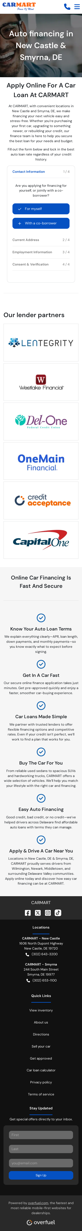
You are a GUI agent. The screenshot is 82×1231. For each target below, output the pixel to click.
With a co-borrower (37, 223)
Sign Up (41, 1175)
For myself (30, 208)
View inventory (41, 1010)
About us (41, 1022)
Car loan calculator (41, 1070)
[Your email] (41, 1163)
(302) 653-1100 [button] (41, 980)
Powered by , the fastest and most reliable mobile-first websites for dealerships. (41, 1211)
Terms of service (41, 1094)
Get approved (41, 1058)
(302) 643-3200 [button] (42, 954)
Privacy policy (41, 1082)
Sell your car (41, 1046)
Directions (41, 1034)
